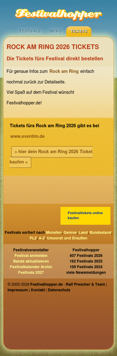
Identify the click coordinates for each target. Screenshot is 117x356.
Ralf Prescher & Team (85, 284)
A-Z (42, 238)
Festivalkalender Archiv (31, 267)
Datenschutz (59, 290)
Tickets (79, 31)
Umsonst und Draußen (67, 238)
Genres (70, 232)
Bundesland (100, 232)
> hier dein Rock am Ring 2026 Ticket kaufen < (51, 157)
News (56, 31)
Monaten (53, 232)
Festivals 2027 (31, 272)
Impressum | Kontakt (26, 290)
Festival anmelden (31, 256)
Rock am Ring (64, 71)
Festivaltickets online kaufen (85, 215)
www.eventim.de (27, 136)
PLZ (33, 238)
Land (83, 232)
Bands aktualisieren (31, 261)
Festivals (30, 31)
